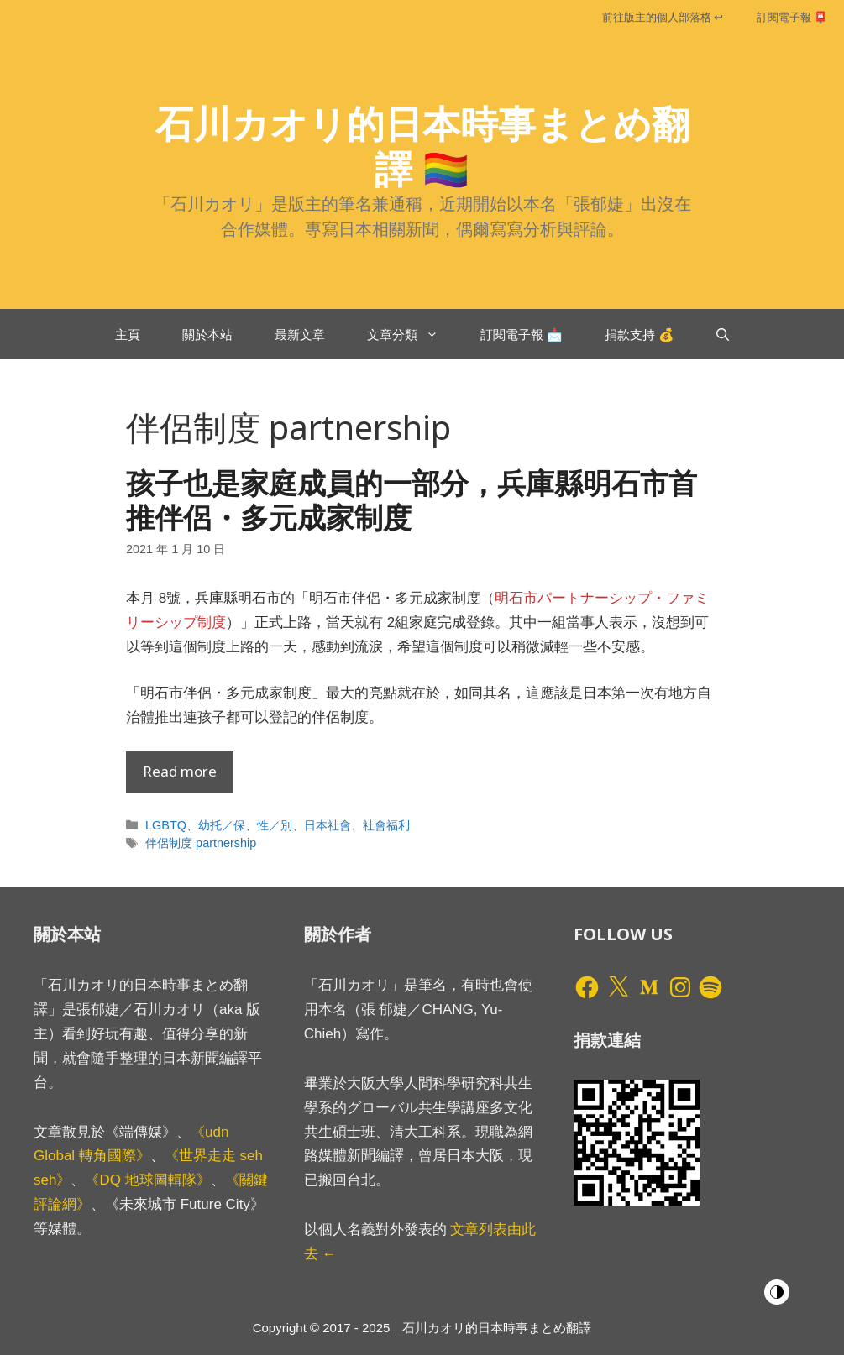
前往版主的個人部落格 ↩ (662, 16)
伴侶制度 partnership (200, 843)
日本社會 (327, 825)
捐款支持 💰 (639, 334)
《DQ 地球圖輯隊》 (147, 1180)
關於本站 (207, 334)
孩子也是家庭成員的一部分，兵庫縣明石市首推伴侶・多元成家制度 (411, 499)
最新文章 (300, 334)
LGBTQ (165, 825)
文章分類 (413, 334)
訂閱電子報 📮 (792, 16)
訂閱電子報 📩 (521, 334)
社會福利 (386, 825)
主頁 (127, 334)
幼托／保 (221, 825)
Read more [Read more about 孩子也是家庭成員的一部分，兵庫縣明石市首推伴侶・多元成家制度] (180, 771)
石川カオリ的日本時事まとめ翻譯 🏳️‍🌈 (422, 145)
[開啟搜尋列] (722, 334)
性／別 (274, 825)
